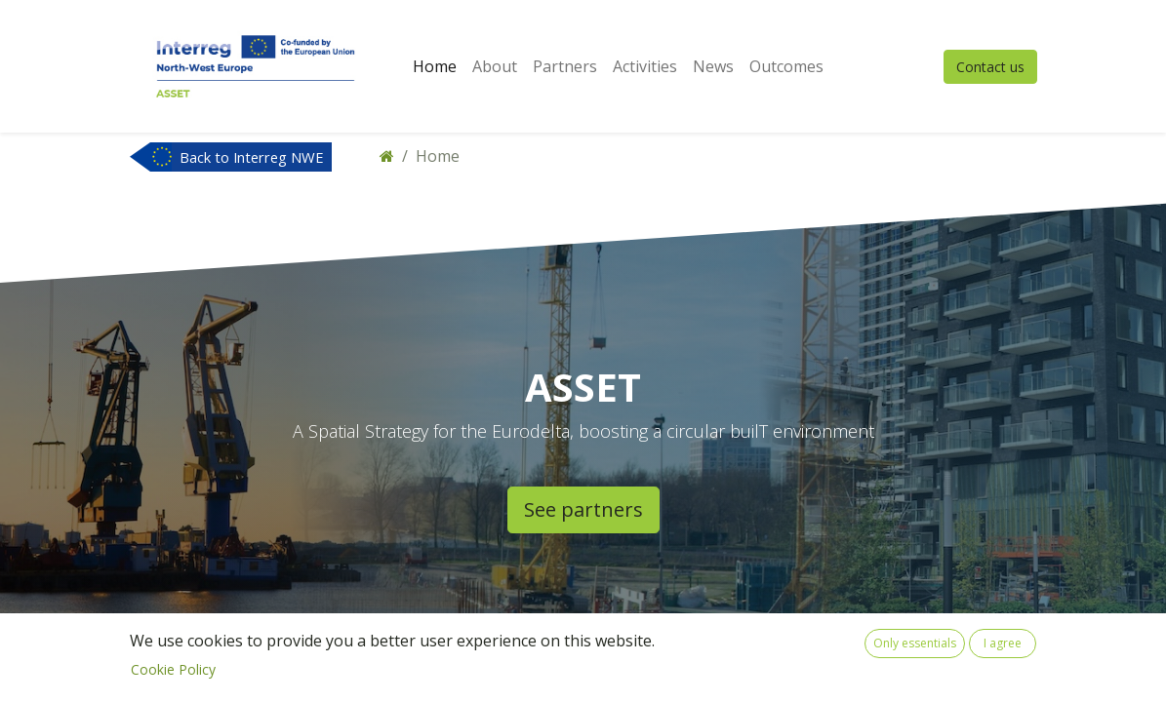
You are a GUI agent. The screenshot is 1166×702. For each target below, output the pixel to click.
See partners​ (583, 509)
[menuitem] (434, 66)
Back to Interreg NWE (252, 157)
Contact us (990, 67)
